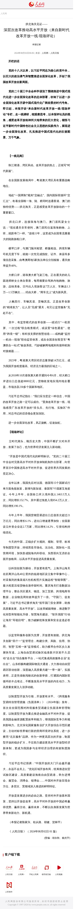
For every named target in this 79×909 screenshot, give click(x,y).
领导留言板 (46, 868)
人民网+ (21, 868)
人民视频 (59, 868)
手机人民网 (34, 868)
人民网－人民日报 (50, 53)
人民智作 (9, 886)
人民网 (3, 13)
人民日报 (9, 868)
